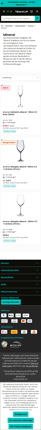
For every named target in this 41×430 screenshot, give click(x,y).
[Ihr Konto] (37, 11)
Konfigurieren (21, 414)
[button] (20, 263)
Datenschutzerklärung (23, 410)
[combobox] (18, 18)
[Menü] (4, 11)
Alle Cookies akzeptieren (20, 426)
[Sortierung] (20, 77)
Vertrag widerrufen (11, 302)
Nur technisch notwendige (20, 420)
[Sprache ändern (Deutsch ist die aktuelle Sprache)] (10, 11)
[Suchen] (37, 18)
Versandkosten (32, 366)
